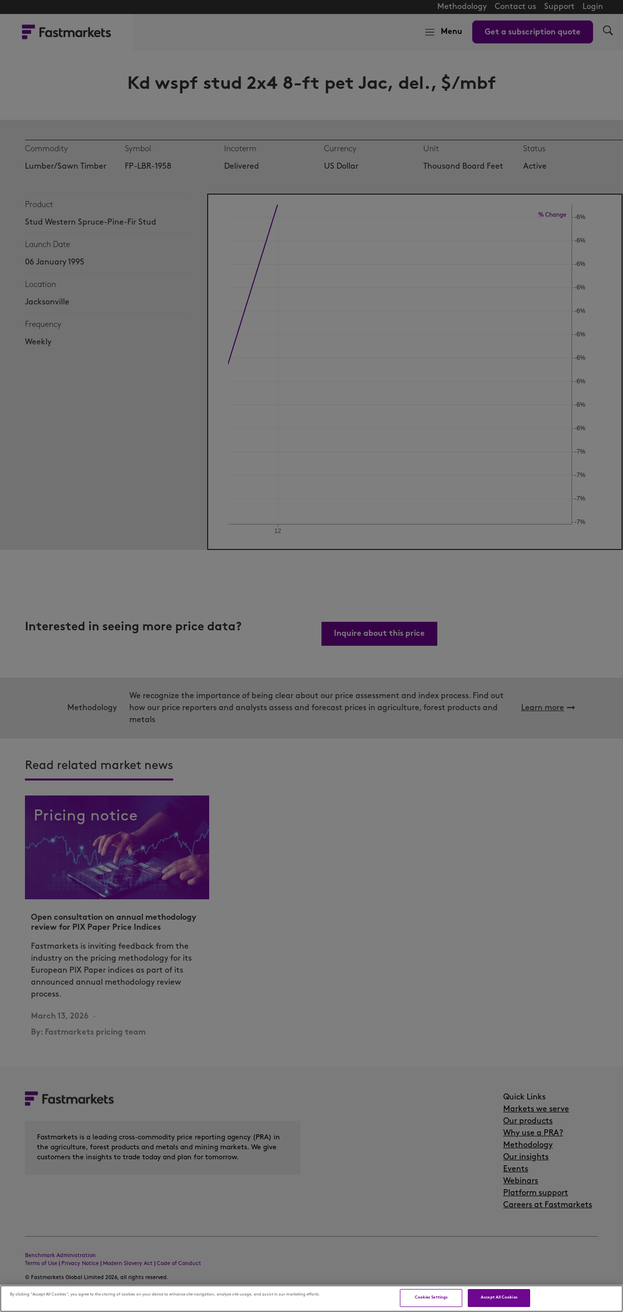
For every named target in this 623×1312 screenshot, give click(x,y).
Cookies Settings (431, 1298)
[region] (311, 1298)
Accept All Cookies (499, 1298)
